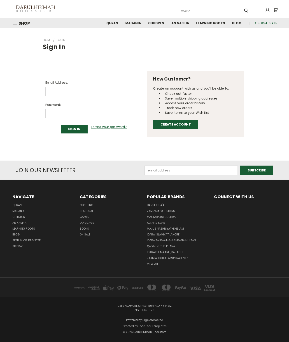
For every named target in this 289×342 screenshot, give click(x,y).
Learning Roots (210, 23)
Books (84, 228)
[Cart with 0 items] (275, 10)
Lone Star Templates (153, 326)
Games (84, 217)
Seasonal (86, 211)
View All (152, 264)
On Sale (85, 234)
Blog (236, 23)
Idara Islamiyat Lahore (163, 234)
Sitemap (17, 246)
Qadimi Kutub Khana (161, 246)
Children (156, 23)
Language (87, 223)
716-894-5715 (265, 23)
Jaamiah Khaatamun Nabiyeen (168, 258)
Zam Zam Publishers (161, 211)
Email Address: (56, 82)
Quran (112, 23)
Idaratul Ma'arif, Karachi (165, 252)
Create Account (176, 124)
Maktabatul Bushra (161, 217)
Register (34, 240)
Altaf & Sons (156, 223)
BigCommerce (152, 320)
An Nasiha (180, 23)
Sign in (17, 240)
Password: (53, 104)
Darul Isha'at (156, 205)
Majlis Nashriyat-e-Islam (165, 228)
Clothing (86, 205)
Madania (133, 23)
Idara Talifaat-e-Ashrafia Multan (171, 240)
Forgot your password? (109, 127)
